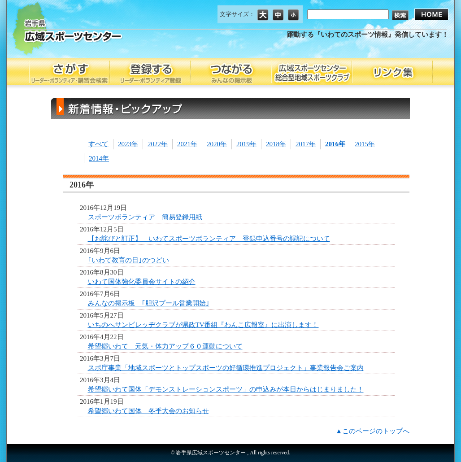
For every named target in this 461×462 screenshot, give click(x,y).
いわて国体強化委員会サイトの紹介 (142, 281)
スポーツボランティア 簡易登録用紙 (145, 217)
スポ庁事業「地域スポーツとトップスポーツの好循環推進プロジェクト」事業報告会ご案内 (226, 367)
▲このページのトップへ (372, 431)
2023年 (128, 144)
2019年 (246, 144)
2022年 (158, 144)
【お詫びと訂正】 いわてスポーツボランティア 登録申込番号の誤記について (209, 238)
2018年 (276, 144)
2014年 (99, 158)
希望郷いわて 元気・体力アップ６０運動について (165, 346)
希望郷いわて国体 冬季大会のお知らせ (148, 410)
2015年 (365, 144)
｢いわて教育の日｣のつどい (128, 260)
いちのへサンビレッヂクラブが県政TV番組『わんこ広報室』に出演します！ (203, 324)
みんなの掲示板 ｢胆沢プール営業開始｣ (148, 303)
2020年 (217, 144)
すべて (98, 144)
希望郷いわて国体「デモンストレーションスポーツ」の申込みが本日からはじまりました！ (226, 389)
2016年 (335, 144)
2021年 (187, 144)
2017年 (306, 144)
